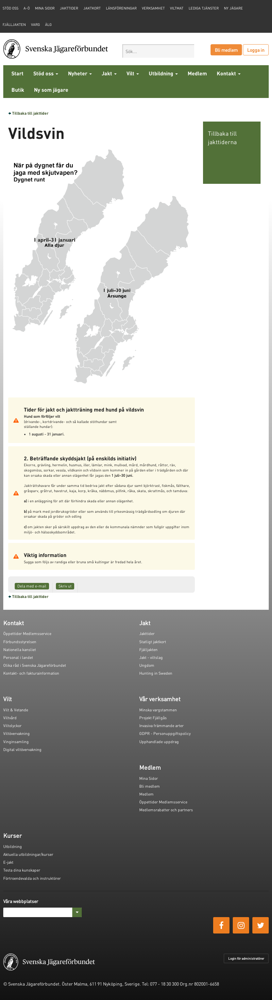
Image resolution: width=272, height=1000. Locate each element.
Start (17, 73)
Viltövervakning (16, 733)
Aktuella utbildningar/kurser (28, 854)
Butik (17, 89)
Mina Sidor (148, 778)
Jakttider (69, 8)
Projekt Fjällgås (153, 717)
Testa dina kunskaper (21, 870)
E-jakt (8, 862)
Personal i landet (18, 657)
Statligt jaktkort (152, 641)
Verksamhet (153, 8)
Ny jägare (233, 8)
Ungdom (146, 665)
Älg (48, 24)
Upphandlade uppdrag (159, 741)
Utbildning (163, 73)
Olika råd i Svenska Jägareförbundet (34, 665)
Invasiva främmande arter (161, 725)
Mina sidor (45, 8)
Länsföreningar (121, 8)
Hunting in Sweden (155, 673)
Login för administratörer (246, 958)
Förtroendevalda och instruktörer (32, 878)
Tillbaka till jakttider (30, 113)
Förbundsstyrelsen (19, 641)
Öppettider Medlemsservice (27, 633)
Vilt (133, 73)
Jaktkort (92, 8)
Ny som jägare (51, 89)
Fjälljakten (14, 24)
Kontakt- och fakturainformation (31, 673)
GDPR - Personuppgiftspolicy (165, 733)
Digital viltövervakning (22, 749)
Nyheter (80, 73)
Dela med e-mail (31, 586)
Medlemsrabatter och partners (166, 809)
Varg (35, 24)
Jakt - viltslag (151, 657)
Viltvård (10, 717)
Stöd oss (45, 73)
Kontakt (229, 73)
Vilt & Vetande (15, 709)
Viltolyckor (12, 725)
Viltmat (176, 8)
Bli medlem (226, 50)
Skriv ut (65, 586)
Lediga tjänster (204, 8)
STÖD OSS (10, 8)
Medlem (197, 73)
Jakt (109, 73)
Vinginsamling (16, 741)
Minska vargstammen (158, 709)
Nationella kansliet (19, 649)
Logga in (255, 50)
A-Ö (27, 8)
